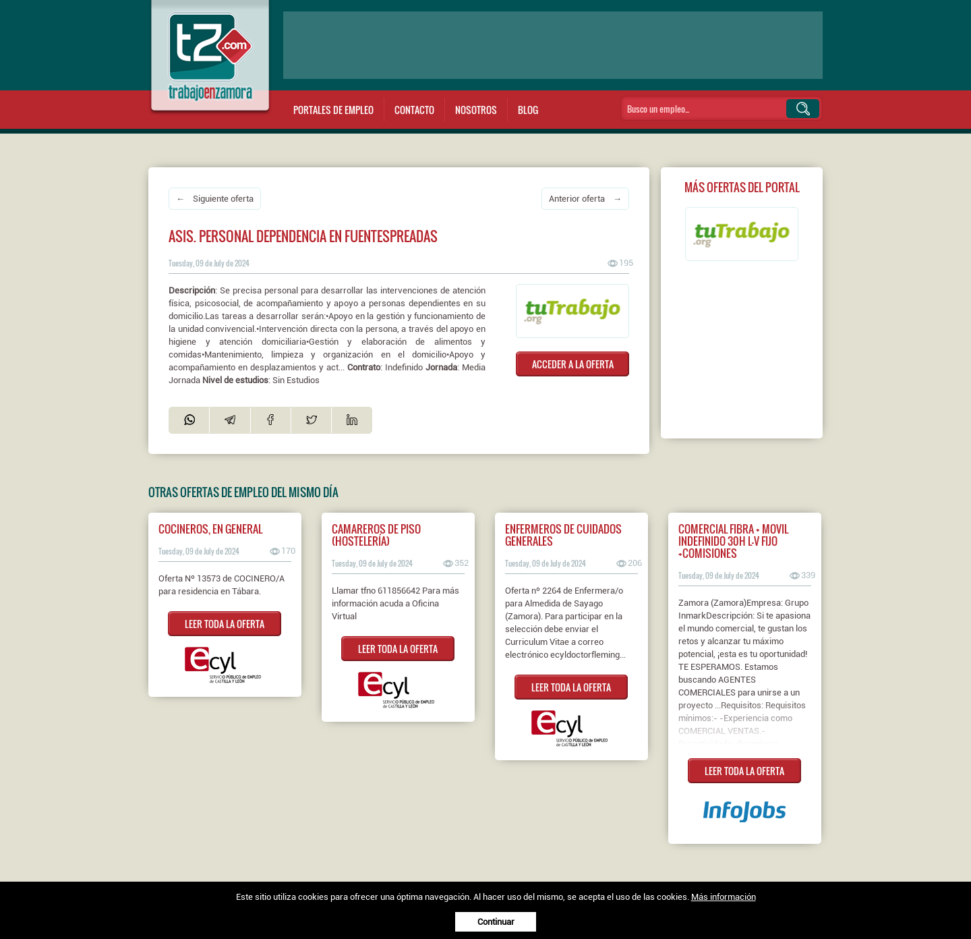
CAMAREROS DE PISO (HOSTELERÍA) (376, 535)
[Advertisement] (553, 45)
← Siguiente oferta (215, 199)
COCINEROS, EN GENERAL (210, 529)
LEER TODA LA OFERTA (224, 624)
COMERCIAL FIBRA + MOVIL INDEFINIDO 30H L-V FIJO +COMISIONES (733, 541)
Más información (723, 897)
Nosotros (476, 110)
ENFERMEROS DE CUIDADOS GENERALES (563, 535)
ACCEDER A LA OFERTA (573, 364)
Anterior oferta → (585, 199)
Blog (528, 110)
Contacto (414, 110)
